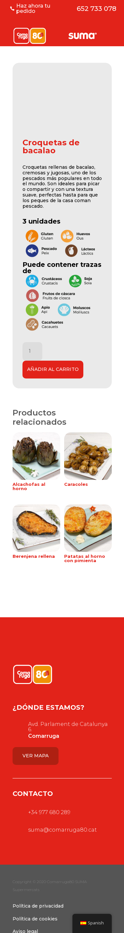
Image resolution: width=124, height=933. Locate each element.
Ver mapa (35, 756)
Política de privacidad (38, 906)
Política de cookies (35, 919)
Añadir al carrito (53, 369)
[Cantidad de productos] (32, 351)
